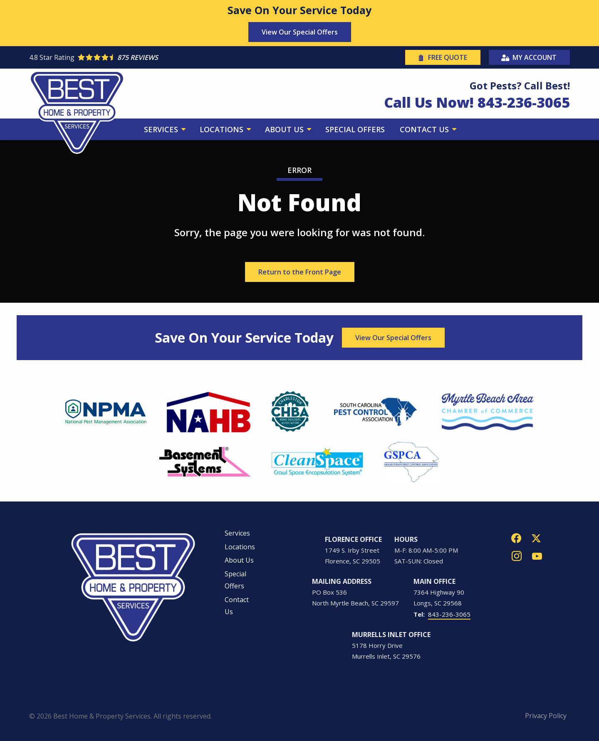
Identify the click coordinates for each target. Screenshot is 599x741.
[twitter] (536, 537)
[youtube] (537, 555)
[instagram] (516, 555)
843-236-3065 (449, 614)
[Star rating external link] (164, 57)
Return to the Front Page (299, 272)
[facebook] (516, 537)
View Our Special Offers (300, 32)
